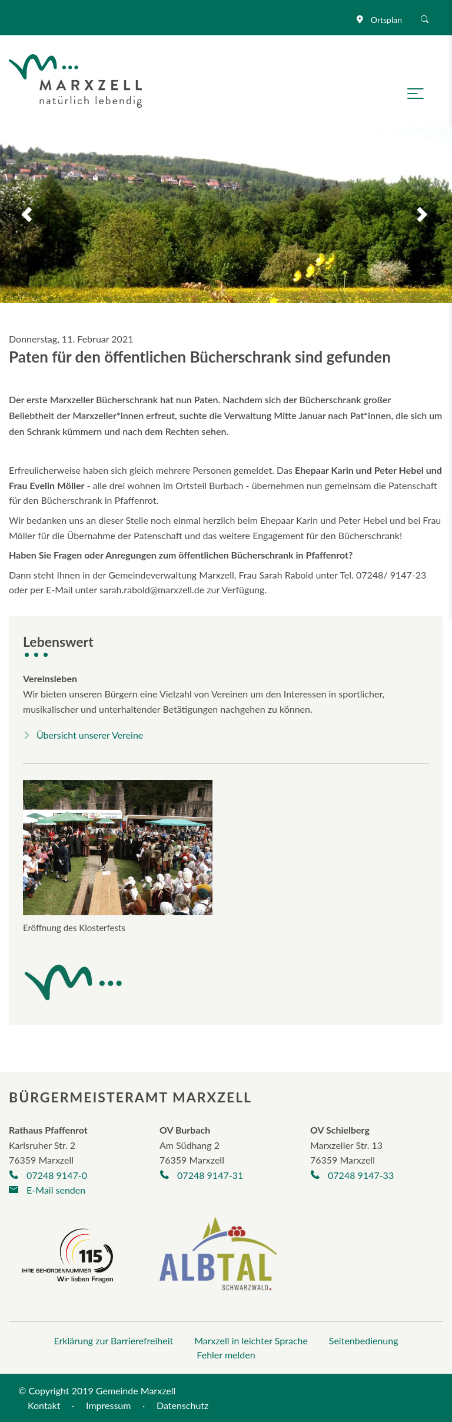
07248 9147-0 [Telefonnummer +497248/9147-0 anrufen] (48, 1175)
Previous (19, 214)
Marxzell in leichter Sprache (251, 1340)
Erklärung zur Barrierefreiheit (113, 1340)
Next (433, 214)
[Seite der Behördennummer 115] (68, 1254)
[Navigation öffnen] (420, 92)
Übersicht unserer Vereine (83, 734)
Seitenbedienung (363, 1340)
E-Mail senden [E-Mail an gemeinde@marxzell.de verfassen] (47, 1189)
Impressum (108, 1405)
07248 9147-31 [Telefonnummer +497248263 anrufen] (201, 1175)
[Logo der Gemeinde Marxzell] (75, 79)
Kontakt (44, 1405)
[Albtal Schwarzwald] (218, 1261)
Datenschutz (182, 1405)
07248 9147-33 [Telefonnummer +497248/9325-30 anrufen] (352, 1175)
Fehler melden (226, 1354)
